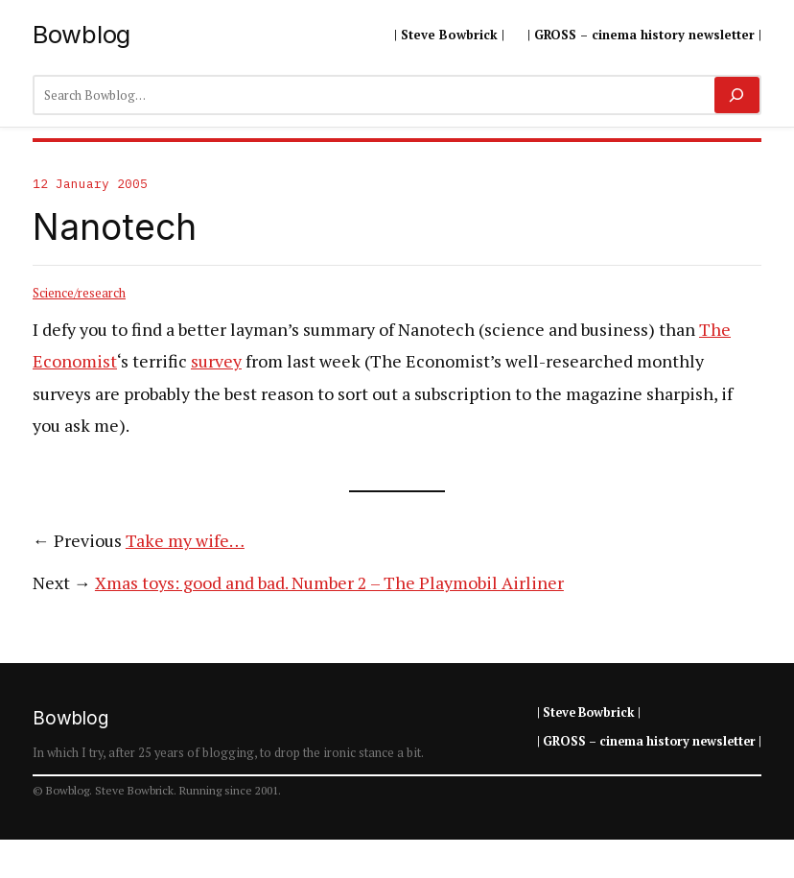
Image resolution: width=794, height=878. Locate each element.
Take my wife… (185, 540)
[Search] (736, 95)
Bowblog (81, 34)
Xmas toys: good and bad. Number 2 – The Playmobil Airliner (329, 582)
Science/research (79, 292)
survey (216, 360)
